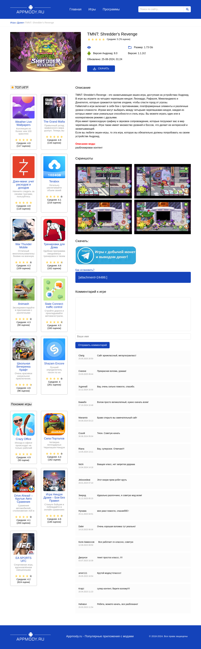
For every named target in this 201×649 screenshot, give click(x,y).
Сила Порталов (54, 438)
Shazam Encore (54, 363)
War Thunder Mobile (23, 246)
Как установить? (84, 270)
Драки (20, 22)
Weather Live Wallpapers (23, 123)
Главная (75, 9)
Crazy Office (23, 439)
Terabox (54, 181)
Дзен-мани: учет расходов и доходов (23, 184)
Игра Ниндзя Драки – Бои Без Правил (54, 497)
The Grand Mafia (54, 121)
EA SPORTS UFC (24, 560)
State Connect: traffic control (54, 305)
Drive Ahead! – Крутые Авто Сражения (23, 499)
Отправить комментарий (92, 345)
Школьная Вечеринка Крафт (23, 366)
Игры (92, 9)
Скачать (101, 68)
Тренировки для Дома (54, 246)
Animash (23, 303)
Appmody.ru (30, 9)
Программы (111, 9)
